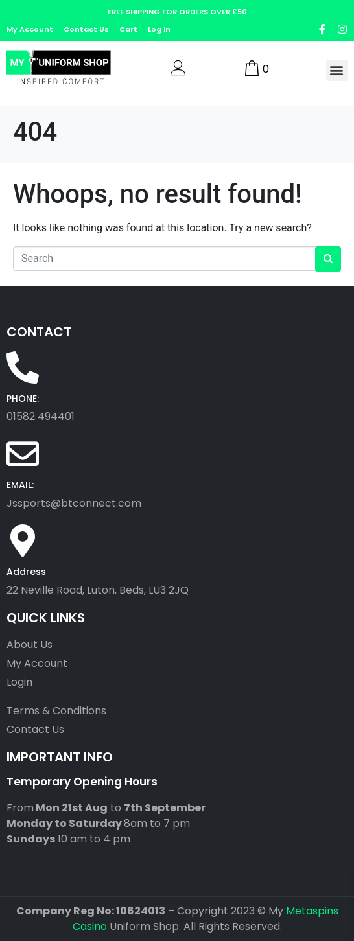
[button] (337, 70)
